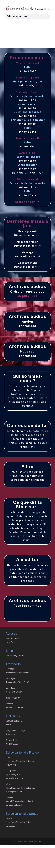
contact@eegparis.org (15, 655)
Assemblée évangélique (16, 801)
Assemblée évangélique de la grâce (20, 788)
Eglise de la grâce (13, 774)
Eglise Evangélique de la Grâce (18, 822)
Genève (9, 818)
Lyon (8, 757)
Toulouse (9, 798)
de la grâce (30, 801)
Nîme (8, 784)
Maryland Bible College (15, 730)
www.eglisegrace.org (14, 778)
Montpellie (10, 771)
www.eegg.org (11, 826)
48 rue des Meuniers (14, 638)
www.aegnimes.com (14, 791)
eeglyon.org (11, 765)
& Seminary (10, 734)
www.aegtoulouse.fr (14, 805)
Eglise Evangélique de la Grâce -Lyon (21, 761)
